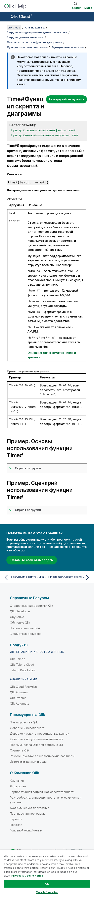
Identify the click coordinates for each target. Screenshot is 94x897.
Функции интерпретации (68, 47)
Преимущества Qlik (24, 722)
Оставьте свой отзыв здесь (31, 560)
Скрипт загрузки (28, 468)
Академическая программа (29, 808)
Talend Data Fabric (23, 670)
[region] (47, 873)
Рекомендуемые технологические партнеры (42, 756)
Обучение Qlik (20, 622)
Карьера (16, 819)
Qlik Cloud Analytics (23, 686)
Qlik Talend (17, 659)
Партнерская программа (27, 813)
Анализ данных (35, 27)
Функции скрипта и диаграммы (27, 47)
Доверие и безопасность (28, 728)
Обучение (17, 617)
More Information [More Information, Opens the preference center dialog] (47, 892)
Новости (16, 824)
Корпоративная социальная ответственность (42, 792)
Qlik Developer (20, 611)
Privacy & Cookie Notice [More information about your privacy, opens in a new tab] (27, 875)
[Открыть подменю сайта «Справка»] (6, 17)
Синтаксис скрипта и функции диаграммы (34, 42)
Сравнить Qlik (19, 750)
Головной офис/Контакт (27, 830)
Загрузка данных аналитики (25, 37)
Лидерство (18, 786)
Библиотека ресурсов (25, 633)
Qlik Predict (18, 698)
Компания (17, 780)
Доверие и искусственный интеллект (36, 739)
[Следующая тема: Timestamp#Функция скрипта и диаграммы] (69, 577)
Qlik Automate (19, 703)
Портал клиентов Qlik (25, 628)
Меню (88, 7)
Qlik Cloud (21, 16)
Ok (47, 883)
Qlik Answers (19, 692)
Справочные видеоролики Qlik (31, 605)
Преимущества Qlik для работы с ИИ (36, 744)
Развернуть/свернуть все (66, 99)
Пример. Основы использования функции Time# (43, 130)
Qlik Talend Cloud (22, 664)
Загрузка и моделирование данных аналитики (37, 32)
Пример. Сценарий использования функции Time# (44, 135)
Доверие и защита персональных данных (39, 733)
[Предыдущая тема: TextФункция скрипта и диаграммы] (24, 577)
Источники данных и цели (28, 761)
